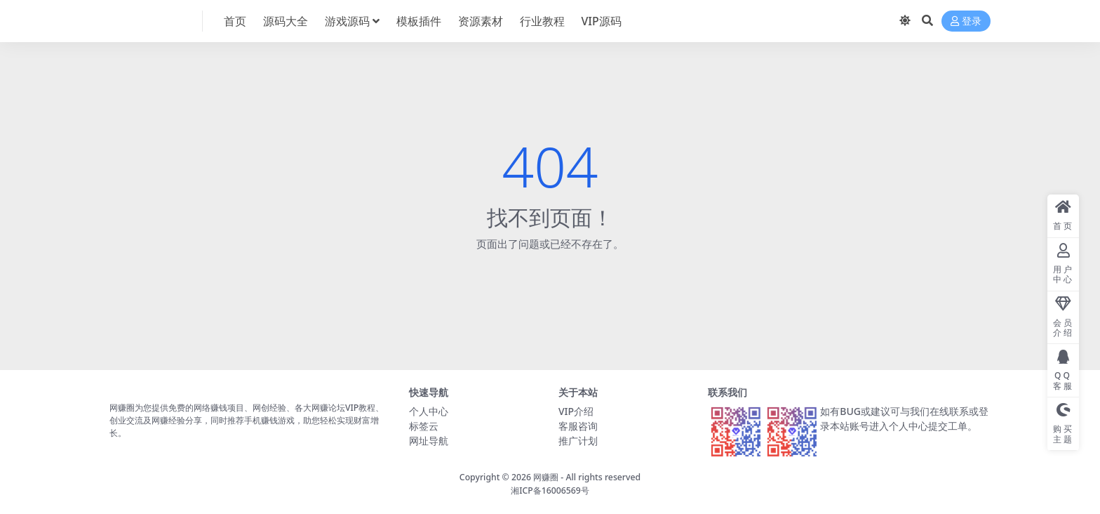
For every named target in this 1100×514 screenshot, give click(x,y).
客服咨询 (578, 426)
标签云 (423, 426)
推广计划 (578, 440)
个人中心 (428, 411)
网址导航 (428, 440)
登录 (966, 21)
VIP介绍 (575, 411)
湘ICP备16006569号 (550, 490)
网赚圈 (545, 477)
